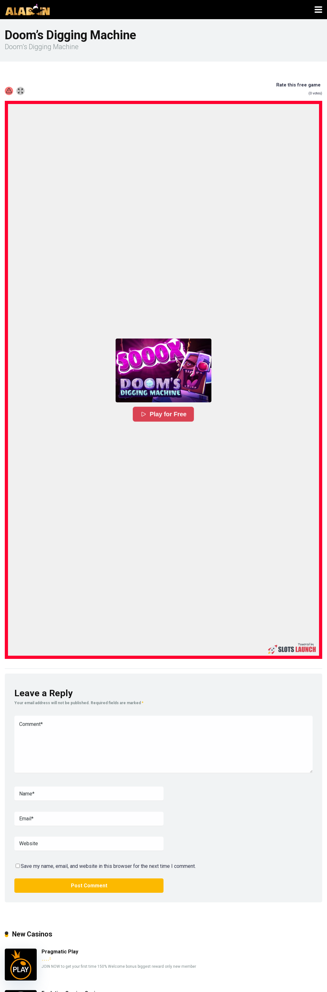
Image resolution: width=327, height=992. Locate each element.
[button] (163, 370)
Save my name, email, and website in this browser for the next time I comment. (108, 866)
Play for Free (163, 414)
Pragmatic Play (60, 952)
